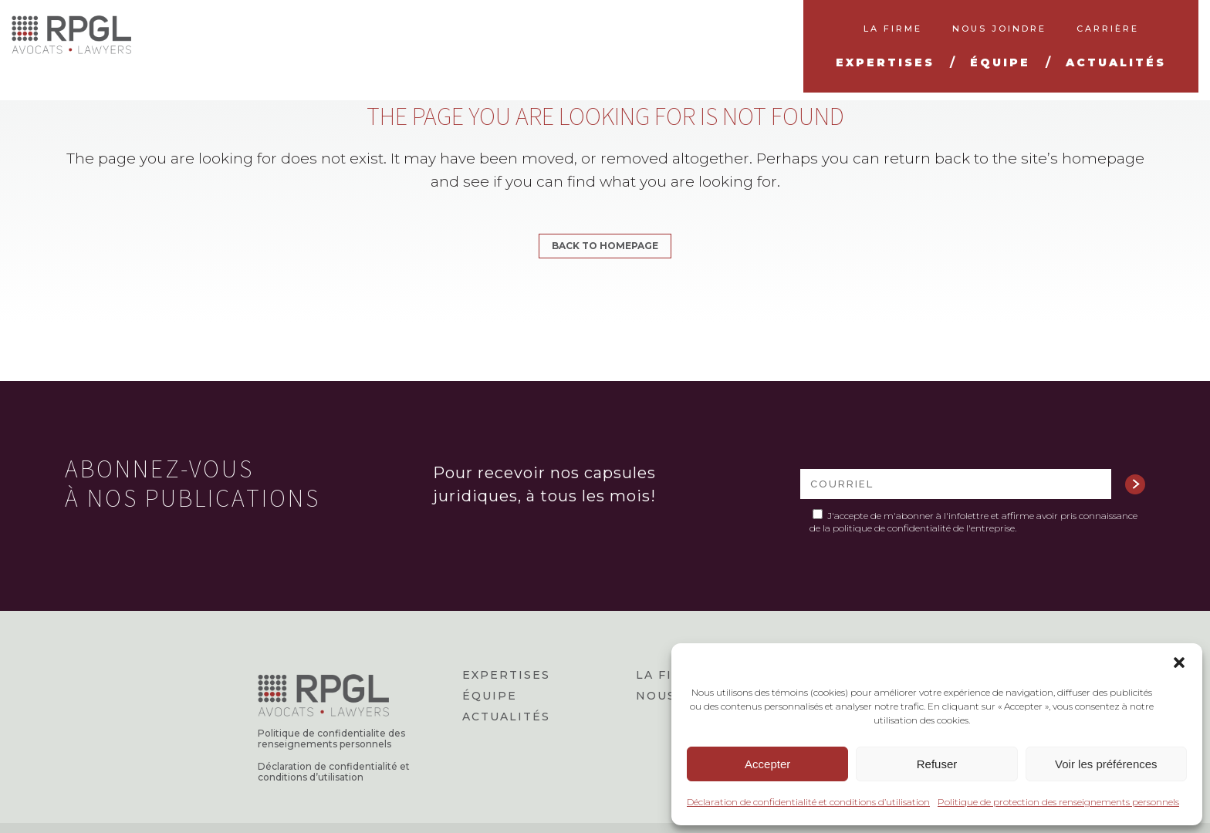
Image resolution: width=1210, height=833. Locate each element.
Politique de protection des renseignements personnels (1058, 802)
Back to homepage (605, 245)
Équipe (489, 696)
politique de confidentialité (892, 528)
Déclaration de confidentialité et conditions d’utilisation (808, 802)
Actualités (506, 716)
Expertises (506, 675)
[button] (1179, 662)
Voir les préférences (1106, 764)
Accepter (767, 764)
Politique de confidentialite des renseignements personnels (331, 739)
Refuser (937, 764)
